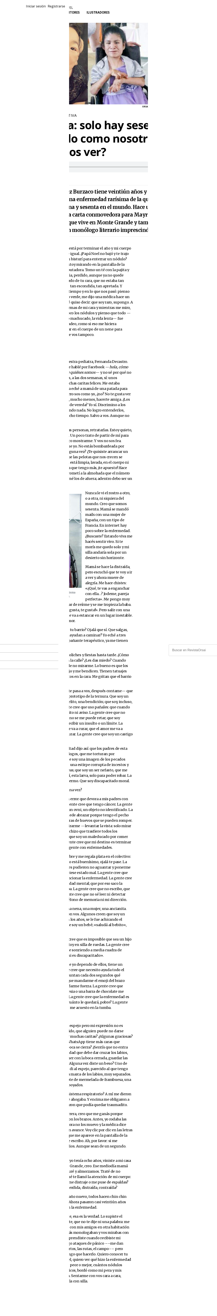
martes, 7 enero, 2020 (43, 178)
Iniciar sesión (179, 9)
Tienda (49, 15)
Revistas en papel (58, 10)
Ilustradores (100, 15)
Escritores (71, 15)
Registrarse (202, 9)
